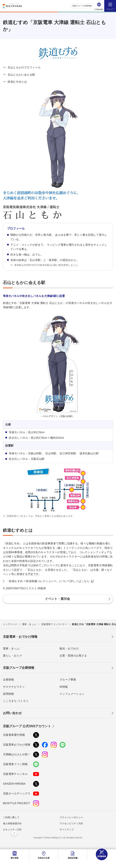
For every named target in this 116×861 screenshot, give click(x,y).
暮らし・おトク (12, 655)
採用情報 (8, 693)
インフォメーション (72, 693)
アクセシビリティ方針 (71, 823)
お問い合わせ (12, 713)
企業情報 (8, 679)
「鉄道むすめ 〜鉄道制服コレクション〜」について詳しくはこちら (47, 581)
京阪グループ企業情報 (82, 6)
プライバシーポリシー (71, 817)
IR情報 (64, 686)
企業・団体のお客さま (73, 655)
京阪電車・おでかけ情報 (20, 636)
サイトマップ (67, 829)
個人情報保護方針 (12, 823)
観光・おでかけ (69, 648)
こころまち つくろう (15, 700)
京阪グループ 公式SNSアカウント (27, 726)
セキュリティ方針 (12, 829)
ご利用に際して (11, 817)
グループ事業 (68, 679)
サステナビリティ (14, 686)
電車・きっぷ (11, 648)
